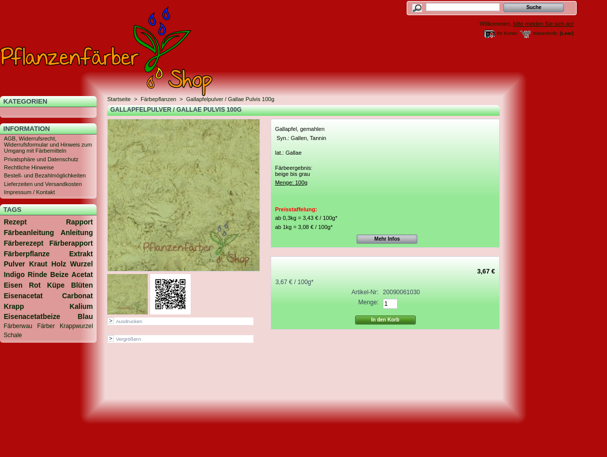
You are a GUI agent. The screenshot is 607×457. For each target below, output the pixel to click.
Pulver (14, 264)
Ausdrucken (129, 321)
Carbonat (77, 296)
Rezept (15, 222)
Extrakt (81, 254)
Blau (85, 316)
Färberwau (18, 326)
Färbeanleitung (29, 233)
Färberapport (71, 243)
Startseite (119, 99)
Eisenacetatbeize (32, 316)
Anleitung (77, 233)
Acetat (82, 274)
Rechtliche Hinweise (29, 167)
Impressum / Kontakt (29, 192)
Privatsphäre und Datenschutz (41, 159)
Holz (58, 264)
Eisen (13, 285)
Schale (13, 335)
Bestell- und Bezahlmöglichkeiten (45, 175)
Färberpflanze (27, 254)
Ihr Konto (507, 33)
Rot (34, 285)
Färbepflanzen (158, 99)
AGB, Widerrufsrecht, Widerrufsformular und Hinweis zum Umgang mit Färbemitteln (48, 144)
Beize (59, 274)
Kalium (81, 306)
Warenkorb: (545, 33)
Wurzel (81, 264)
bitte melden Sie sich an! (543, 24)
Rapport (79, 222)
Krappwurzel (76, 326)
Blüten (82, 285)
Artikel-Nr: (365, 292)
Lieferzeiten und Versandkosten (43, 184)
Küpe (56, 285)
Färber (46, 326)
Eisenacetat (23, 296)
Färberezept (24, 243)
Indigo (14, 274)
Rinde (38, 274)
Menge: (368, 302)
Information (27, 128)
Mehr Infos (387, 239)
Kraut (38, 264)
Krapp (14, 306)
